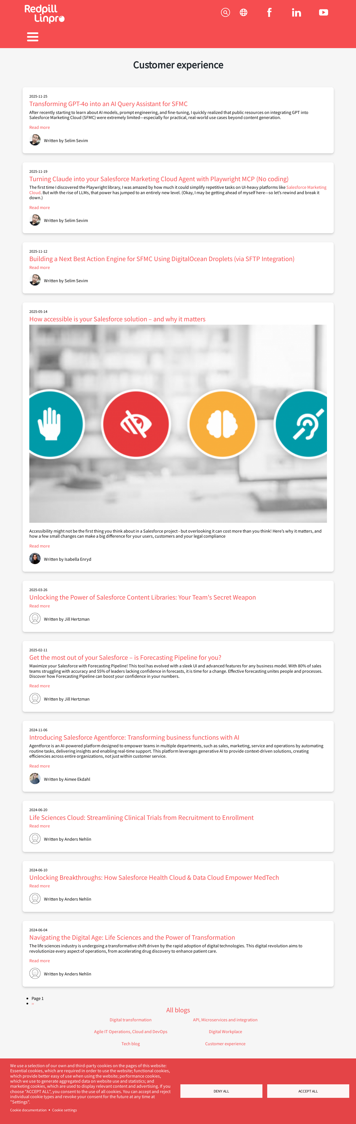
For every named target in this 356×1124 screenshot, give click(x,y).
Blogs (222, 37)
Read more (39, 124)
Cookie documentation (28, 1109)
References (134, 37)
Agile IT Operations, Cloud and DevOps (130, 1028)
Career (178, 37)
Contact (309, 37)
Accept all (308, 1091)
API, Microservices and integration (225, 1017)
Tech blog (130, 1041)
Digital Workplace (225, 1028)
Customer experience (225, 1041)
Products (90, 37)
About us (266, 37)
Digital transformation (131, 1017)
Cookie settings (64, 1109)
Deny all (221, 1091)
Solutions (46, 37)
